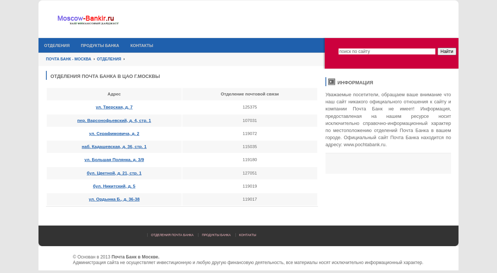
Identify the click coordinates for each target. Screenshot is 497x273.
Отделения (57, 45)
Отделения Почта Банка (172, 235)
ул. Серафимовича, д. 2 (114, 133)
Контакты (141, 45)
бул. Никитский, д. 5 (114, 186)
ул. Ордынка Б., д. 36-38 (114, 199)
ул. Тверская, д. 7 (114, 107)
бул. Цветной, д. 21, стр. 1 (114, 173)
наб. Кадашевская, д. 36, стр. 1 (114, 146)
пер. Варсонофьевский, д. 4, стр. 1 (114, 120)
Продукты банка (100, 45)
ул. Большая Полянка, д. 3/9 (114, 159)
